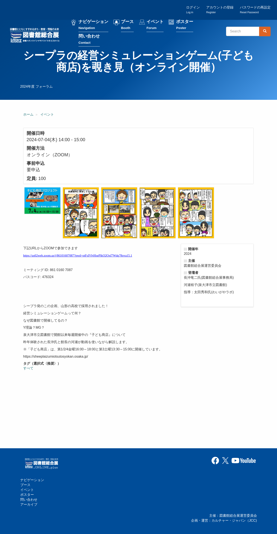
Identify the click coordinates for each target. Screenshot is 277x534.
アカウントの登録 (219, 10)
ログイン (193, 10)
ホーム (28, 114)
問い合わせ (89, 39)
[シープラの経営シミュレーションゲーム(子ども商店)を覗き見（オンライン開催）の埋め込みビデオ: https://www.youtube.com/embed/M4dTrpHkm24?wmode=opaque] (71, 406)
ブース (127, 25)
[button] (42, 200)
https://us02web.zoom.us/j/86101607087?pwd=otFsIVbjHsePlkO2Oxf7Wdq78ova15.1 (77, 255)
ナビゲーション (93, 25)
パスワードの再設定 (255, 10)
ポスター (184, 25)
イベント (155, 25)
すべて (28, 368)
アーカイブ (28, 504)
